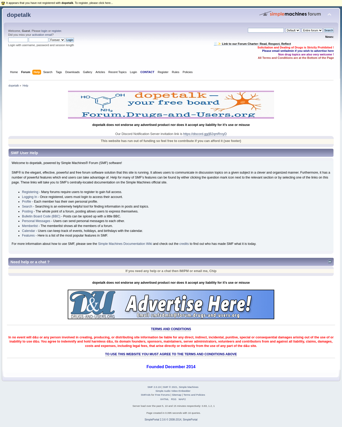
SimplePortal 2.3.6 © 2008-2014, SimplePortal (171, 419)
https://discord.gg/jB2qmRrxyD (205, 134)
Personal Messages (36, 221)
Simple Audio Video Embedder (172, 390)
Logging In (29, 197)
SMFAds (146, 394)
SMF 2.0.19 (154, 387)
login (44, 30)
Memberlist (30, 226)
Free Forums (162, 394)
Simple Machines (189, 387)
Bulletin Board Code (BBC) (41, 216)
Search (27, 206)
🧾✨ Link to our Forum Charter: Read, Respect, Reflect (252, 43)
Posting (27, 211)
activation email (42, 34)
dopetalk (19, 15)
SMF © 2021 (170, 387)
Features (28, 235)
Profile (26, 201)
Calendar (28, 231)
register (56, 30)
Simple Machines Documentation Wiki (125, 244)
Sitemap (176, 394)
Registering (30, 192)
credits (184, 244)
